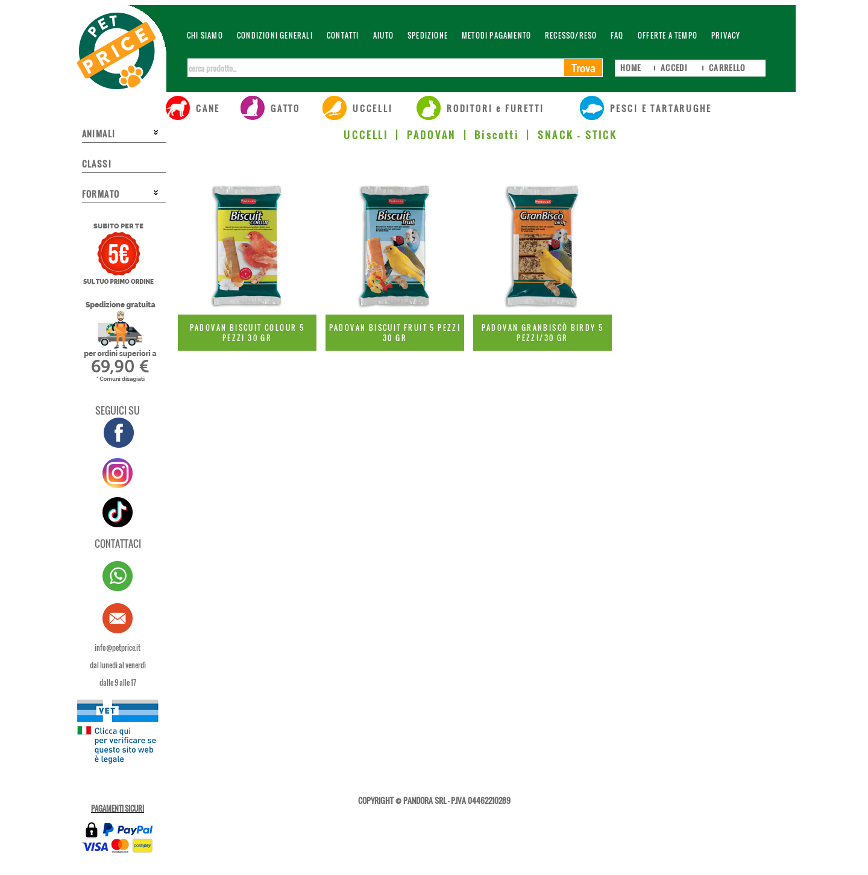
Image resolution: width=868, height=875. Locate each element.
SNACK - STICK (578, 135)
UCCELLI (366, 135)
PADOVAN (431, 135)
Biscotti (496, 135)
